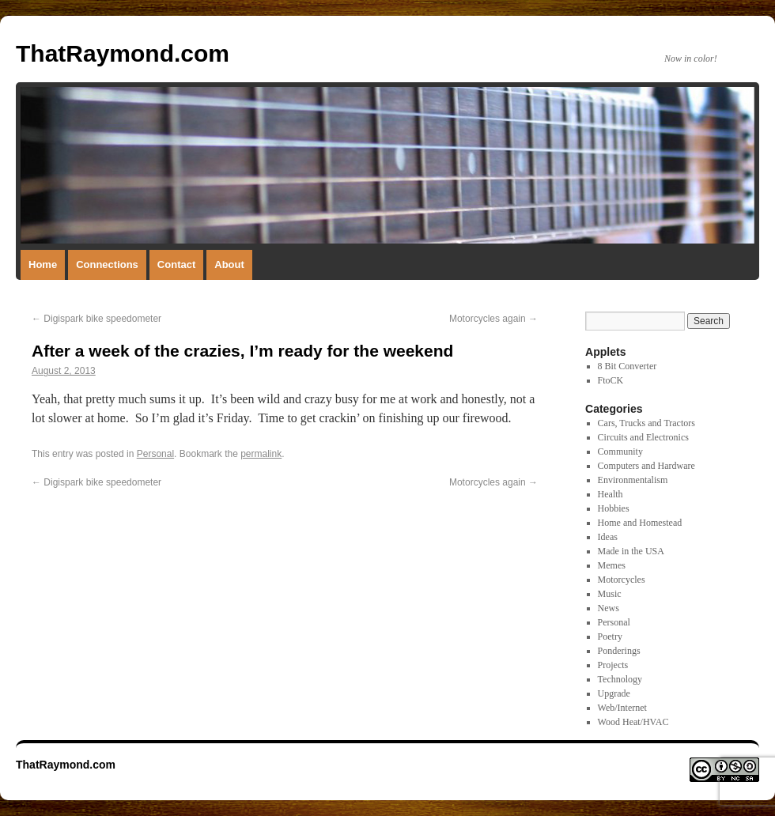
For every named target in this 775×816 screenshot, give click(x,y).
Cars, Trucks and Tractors (646, 423)
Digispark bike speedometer (96, 318)
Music (610, 593)
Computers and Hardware (646, 465)
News (608, 608)
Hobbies (613, 508)
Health (610, 494)
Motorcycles (621, 579)
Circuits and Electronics (643, 437)
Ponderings (619, 650)
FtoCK (611, 380)
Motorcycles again (493, 318)
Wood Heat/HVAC (633, 721)
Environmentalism (633, 479)
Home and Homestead (640, 522)
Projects (613, 665)
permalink (261, 453)
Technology (620, 679)
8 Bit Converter (627, 366)
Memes (612, 565)
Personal (155, 453)
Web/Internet (622, 707)
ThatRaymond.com (122, 53)
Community (620, 451)
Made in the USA (631, 551)
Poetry (610, 636)
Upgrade (614, 693)
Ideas (608, 536)
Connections (107, 264)
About (229, 264)
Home (42, 264)
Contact (176, 264)
